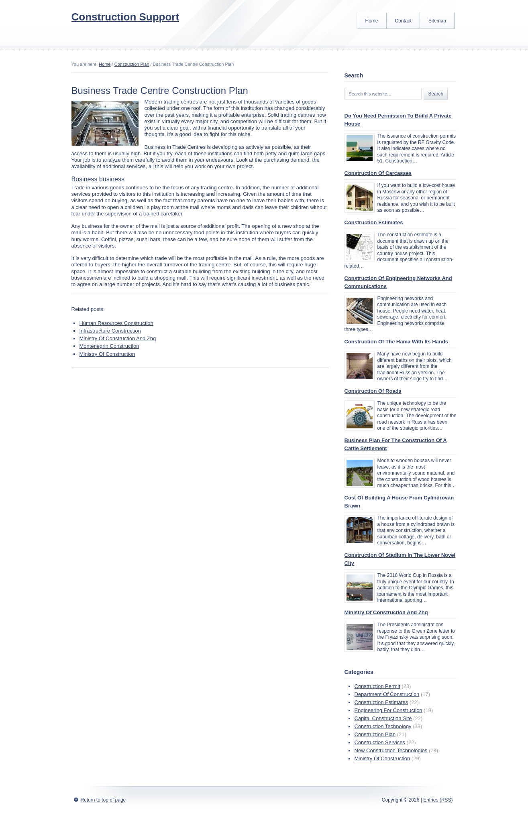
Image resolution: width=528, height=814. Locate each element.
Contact (403, 21)
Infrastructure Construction (110, 331)
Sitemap (437, 21)
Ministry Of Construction (107, 354)
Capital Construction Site (383, 718)
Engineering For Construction (388, 710)
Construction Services (380, 742)
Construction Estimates (374, 222)
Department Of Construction (387, 694)
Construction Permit (377, 686)
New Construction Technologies (391, 750)
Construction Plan (131, 64)
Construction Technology (383, 726)
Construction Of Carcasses (378, 173)
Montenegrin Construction (109, 346)
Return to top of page (103, 800)
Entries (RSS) (438, 800)
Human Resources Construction (116, 323)
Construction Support (125, 17)
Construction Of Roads (373, 391)
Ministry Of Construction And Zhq (118, 338)
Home (371, 21)
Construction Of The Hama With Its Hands (396, 342)
